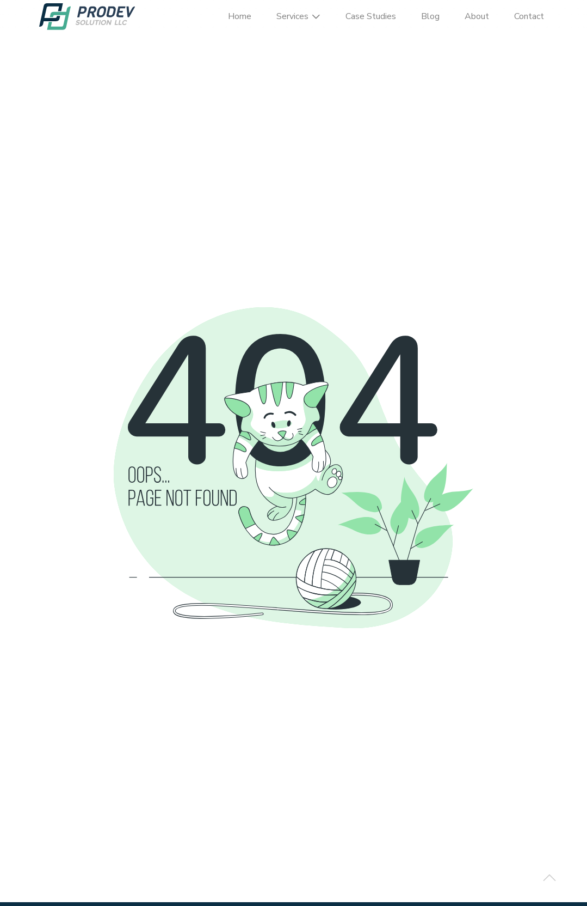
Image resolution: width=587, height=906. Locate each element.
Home (239, 16)
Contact (529, 16)
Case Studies (370, 16)
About (477, 16)
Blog (430, 16)
